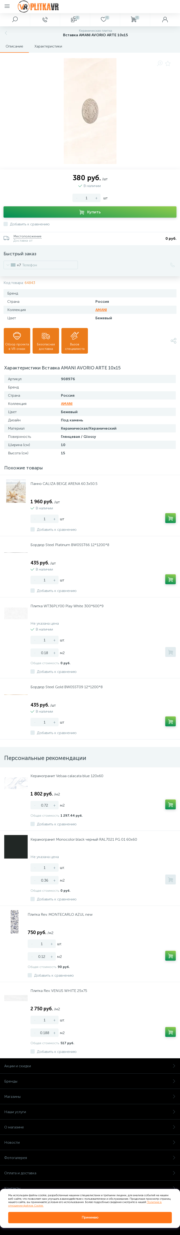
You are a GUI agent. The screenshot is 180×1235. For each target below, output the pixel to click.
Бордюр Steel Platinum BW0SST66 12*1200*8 (69, 545)
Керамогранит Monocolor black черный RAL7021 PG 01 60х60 (83, 839)
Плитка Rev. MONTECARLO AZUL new (60, 914)
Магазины (90, 1096)
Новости (90, 1142)
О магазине (90, 1127)
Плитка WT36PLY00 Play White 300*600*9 (67, 606)
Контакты (90, 1188)
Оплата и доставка (90, 1173)
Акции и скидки (90, 1066)
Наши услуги (90, 1112)
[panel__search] (15, 19)
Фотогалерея (90, 1157)
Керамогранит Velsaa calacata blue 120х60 (66, 776)
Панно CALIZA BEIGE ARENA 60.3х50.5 (64, 483)
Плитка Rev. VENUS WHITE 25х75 (58, 990)
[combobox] (12, 265)
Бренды (90, 1081)
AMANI (101, 310)
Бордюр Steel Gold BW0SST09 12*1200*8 (66, 687)
